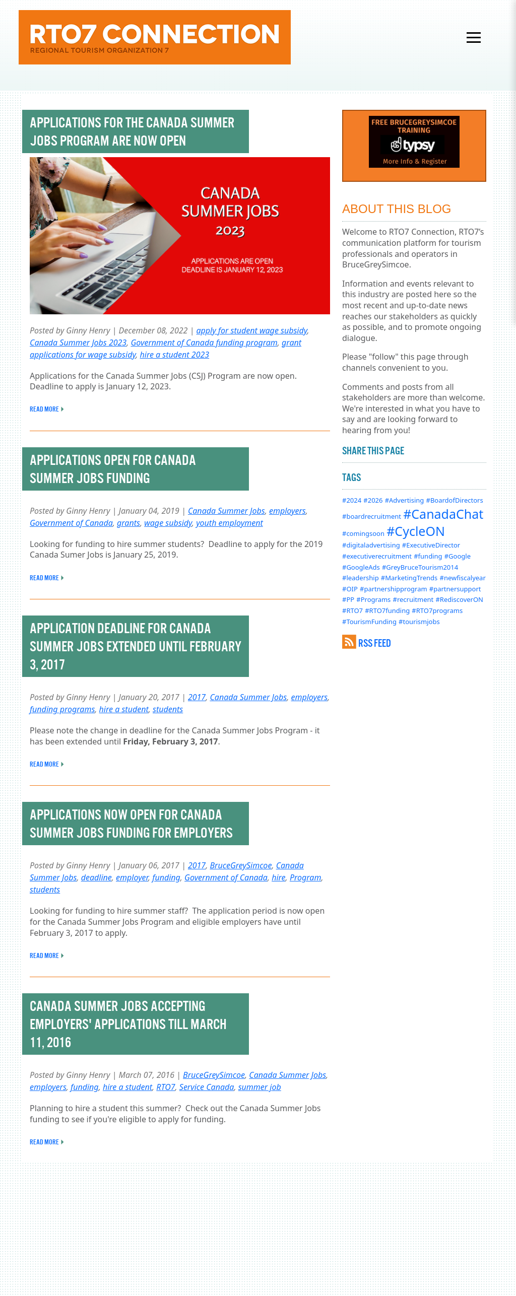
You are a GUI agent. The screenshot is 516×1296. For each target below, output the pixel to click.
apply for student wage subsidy (251, 330)
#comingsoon (363, 533)
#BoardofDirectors (454, 500)
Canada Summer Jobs (226, 510)
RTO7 (165, 1087)
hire (278, 877)
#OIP (350, 588)
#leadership (360, 577)
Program (305, 877)
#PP (348, 599)
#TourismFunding (369, 621)
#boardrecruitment (371, 516)
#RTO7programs (437, 610)
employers (287, 510)
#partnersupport (455, 588)
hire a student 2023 (175, 354)
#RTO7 (352, 610)
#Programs (373, 599)
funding (166, 877)
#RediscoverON (459, 599)
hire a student (124, 709)
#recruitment (413, 599)
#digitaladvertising (371, 545)
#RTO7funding (387, 610)
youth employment (229, 522)
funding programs (62, 709)
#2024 (351, 500)
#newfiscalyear (463, 577)
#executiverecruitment (377, 556)
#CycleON (415, 530)
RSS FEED (374, 643)
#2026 (372, 500)
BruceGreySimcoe (241, 865)
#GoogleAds (361, 567)
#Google (457, 556)
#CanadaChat (443, 513)
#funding (428, 556)
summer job (259, 1087)
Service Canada (206, 1087)
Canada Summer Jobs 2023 (78, 342)
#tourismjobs (419, 621)
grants (128, 522)
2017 (197, 697)
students (168, 709)
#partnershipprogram (393, 588)
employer (132, 877)
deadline (96, 877)
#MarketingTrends (409, 577)
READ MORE (44, 409)
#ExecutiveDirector (431, 545)
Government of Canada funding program (204, 342)
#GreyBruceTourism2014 (420, 567)
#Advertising (404, 500)
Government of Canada (71, 522)
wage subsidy (168, 522)
